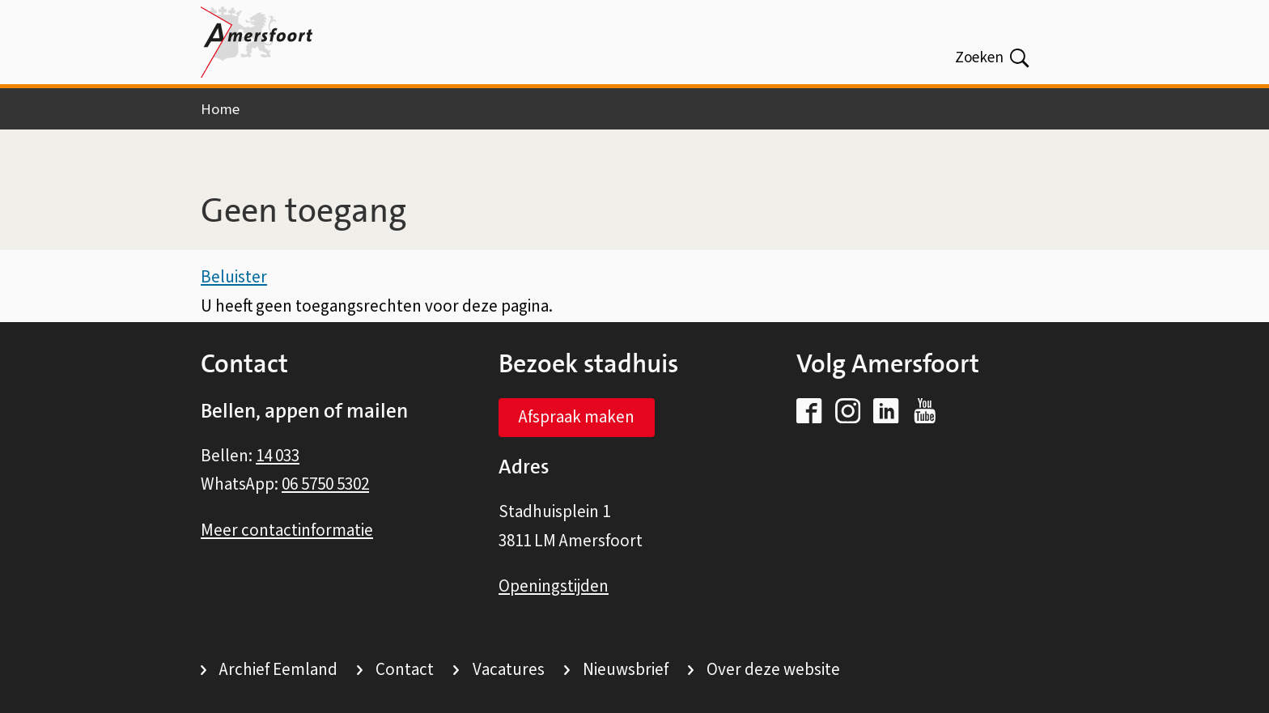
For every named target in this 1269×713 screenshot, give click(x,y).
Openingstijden (554, 586)
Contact (405, 669)
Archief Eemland (278, 669)
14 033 (277, 456)
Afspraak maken (576, 417)
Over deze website (773, 669)
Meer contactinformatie (287, 530)
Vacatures (509, 669)
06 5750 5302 (325, 484)
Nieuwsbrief (625, 669)
